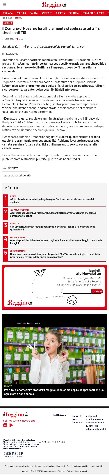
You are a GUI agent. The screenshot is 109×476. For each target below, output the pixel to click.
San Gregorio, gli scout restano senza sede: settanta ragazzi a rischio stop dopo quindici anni (52, 228)
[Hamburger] (4, 5)
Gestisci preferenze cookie (77, 466)
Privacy (38, 466)
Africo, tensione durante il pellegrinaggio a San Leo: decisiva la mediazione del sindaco (52, 200)
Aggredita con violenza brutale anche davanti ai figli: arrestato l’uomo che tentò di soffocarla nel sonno (53, 214)
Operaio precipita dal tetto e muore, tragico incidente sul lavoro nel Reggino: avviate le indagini (56, 242)
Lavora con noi (96, 466)
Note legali (60, 466)
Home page (7, 18)
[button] (103, 19)
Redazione (9, 466)
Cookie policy (48, 466)
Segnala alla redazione (24, 466)
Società (18, 18)
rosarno (13, 167)
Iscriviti (97, 291)
